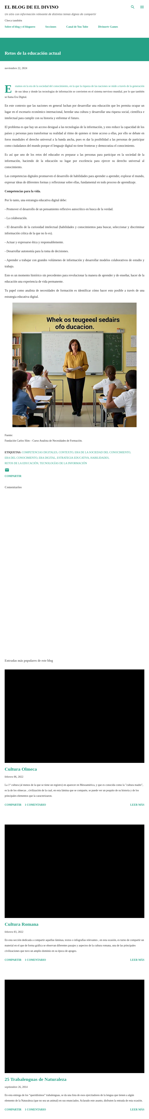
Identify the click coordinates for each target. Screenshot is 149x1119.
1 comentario (35, 804)
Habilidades (99, 457)
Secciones (50, 26)
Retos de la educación (21, 463)
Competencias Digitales (39, 452)
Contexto (66, 452)
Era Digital (47, 457)
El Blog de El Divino (31, 7)
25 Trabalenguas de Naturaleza (35, 1079)
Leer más (137, 804)
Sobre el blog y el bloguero (20, 26)
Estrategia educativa (73, 457)
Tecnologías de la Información (63, 463)
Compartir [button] (13, 476)
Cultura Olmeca (21, 769)
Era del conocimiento (21, 457)
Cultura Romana (21, 924)
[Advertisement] (74, 619)
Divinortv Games (108, 26)
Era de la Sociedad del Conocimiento (102, 452)
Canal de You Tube (77, 26)
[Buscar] (132, 7)
